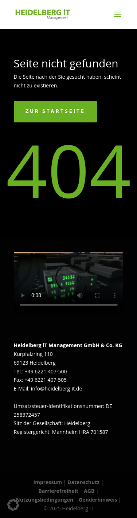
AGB (89, 490)
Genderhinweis (98, 499)
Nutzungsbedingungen (44, 499)
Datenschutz (83, 482)
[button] (13, 505)
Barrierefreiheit (58, 490)
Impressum (48, 482)
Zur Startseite (55, 111)
